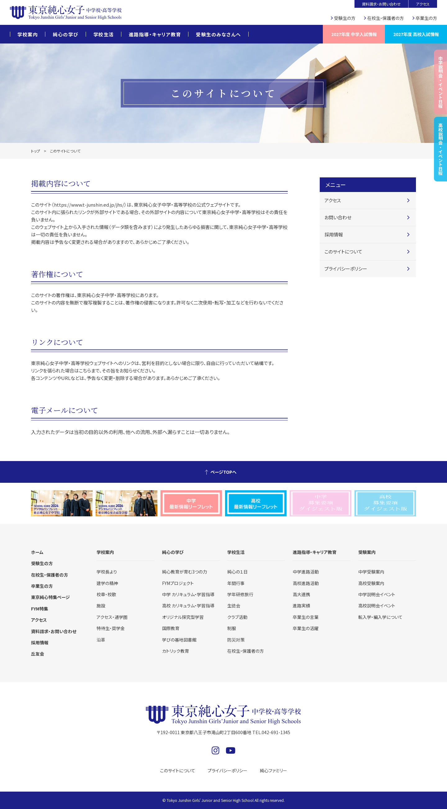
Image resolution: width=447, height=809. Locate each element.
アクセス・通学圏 (112, 617)
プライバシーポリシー (345, 268)
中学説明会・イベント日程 (440, 82)
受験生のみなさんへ (218, 34)
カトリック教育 (175, 651)
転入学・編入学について (380, 617)
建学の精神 (107, 583)
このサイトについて (343, 251)
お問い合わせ (337, 217)
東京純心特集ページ (50, 597)
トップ (35, 150)
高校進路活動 (306, 583)
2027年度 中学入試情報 (354, 34)
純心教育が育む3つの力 (184, 572)
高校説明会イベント (376, 605)
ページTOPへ (223, 472)
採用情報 (333, 234)
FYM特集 (39, 609)
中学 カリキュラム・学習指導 (188, 594)
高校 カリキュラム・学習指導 (188, 605)
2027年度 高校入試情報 (416, 34)
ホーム (37, 552)
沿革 (101, 640)
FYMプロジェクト (178, 583)
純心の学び (66, 34)
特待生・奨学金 (111, 628)
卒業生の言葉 (305, 617)
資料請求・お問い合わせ (381, 4)
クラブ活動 (237, 617)
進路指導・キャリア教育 (155, 34)
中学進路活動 (306, 572)
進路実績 (301, 605)
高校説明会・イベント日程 (440, 149)
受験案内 (367, 552)
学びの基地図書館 (179, 640)
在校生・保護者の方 (385, 18)
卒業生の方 (426, 18)
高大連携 (301, 594)
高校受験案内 (371, 583)
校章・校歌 (106, 594)
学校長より (107, 572)
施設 (101, 605)
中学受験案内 (371, 572)
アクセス (423, 4)
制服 (231, 628)
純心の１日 (237, 572)
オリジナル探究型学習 (183, 617)
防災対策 (236, 640)
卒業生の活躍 (305, 628)
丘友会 (37, 654)
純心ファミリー (273, 770)
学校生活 (103, 34)
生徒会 (233, 605)
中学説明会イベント (376, 594)
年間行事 (236, 583)
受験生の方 (344, 18)
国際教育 (170, 628)
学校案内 (27, 34)
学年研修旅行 (240, 594)
